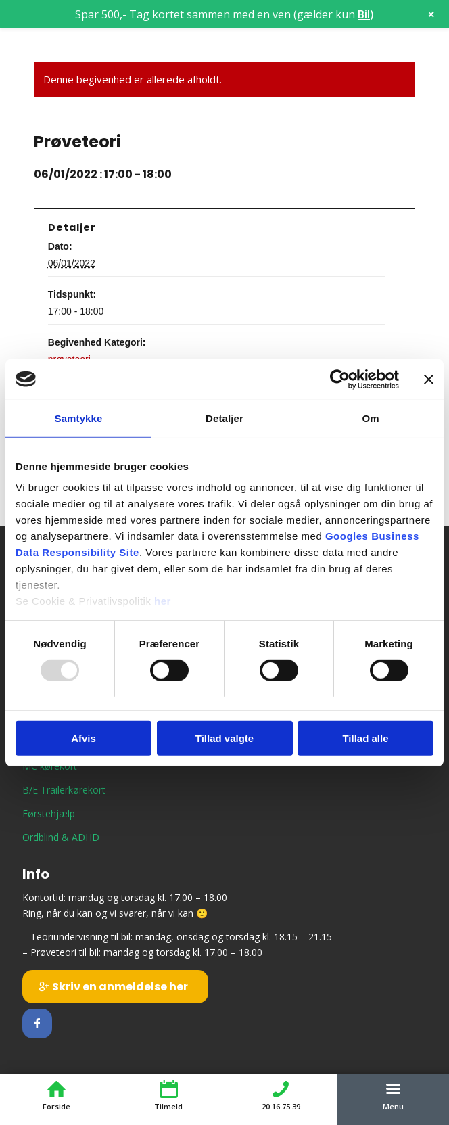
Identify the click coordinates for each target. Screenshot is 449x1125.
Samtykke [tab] (79, 417)
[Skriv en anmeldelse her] (115, 986)
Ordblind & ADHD (60, 837)
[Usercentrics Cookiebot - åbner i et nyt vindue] (340, 379)
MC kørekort (49, 766)
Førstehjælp (48, 813)
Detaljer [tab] (224, 417)
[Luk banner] (428, 379)
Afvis (83, 738)
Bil (364, 14)
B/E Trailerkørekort (63, 789)
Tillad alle (365, 738)
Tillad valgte (224, 738)
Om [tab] (370, 417)
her (162, 601)
